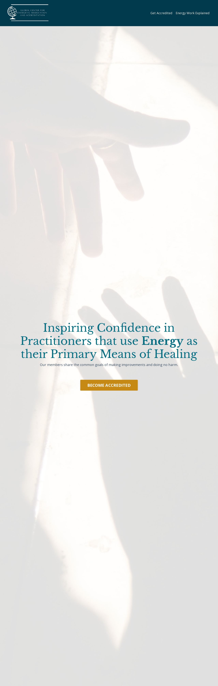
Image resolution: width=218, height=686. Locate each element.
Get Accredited (161, 13)
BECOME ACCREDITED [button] (109, 385)
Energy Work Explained (192, 13)
